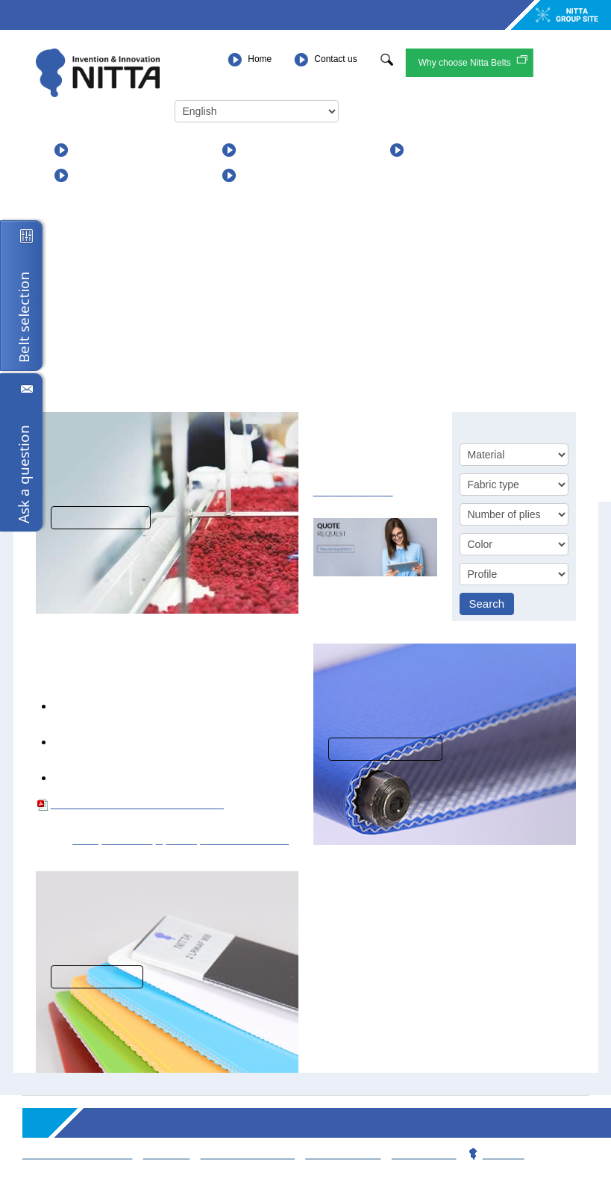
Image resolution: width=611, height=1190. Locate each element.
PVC (81, 839)
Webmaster (416, 1154)
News (424, 150)
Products (97, 150)
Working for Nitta (242, 1154)
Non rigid (121, 839)
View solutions (100, 518)
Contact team (337, 1154)
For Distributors (284, 175)
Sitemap (162, 1154)
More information (385, 749)
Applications (274, 150)
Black (174, 839)
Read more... (94, 977)
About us (97, 175)
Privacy (493, 1154)
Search (487, 603)
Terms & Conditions (76, 1154)
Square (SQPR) (232, 839)
